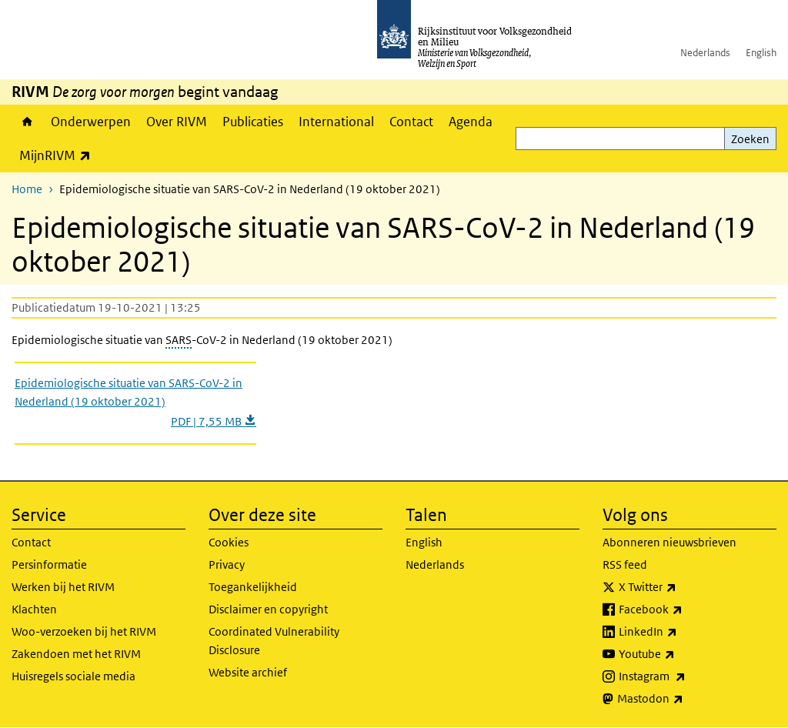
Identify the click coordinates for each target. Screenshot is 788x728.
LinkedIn (682, 632)
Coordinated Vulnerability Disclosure (274, 640)
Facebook (684, 609)
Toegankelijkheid (253, 586)
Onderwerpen (91, 121)
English (761, 52)
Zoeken (750, 139)
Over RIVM (176, 121)
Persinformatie (49, 564)
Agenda (470, 121)
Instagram (686, 676)
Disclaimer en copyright (268, 609)
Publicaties (252, 121)
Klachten (34, 609)
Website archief (248, 672)
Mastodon (684, 699)
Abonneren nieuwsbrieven (669, 542)
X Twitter (681, 587)
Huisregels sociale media (73, 676)
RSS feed (625, 564)
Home (27, 122)
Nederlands (705, 52)
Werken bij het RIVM (63, 586)
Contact (411, 121)
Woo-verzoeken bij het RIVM (84, 631)
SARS (178, 339)
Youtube (681, 654)
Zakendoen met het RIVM (76, 653)
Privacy (227, 564)
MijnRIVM (58, 155)
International (336, 121)
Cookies (229, 542)
